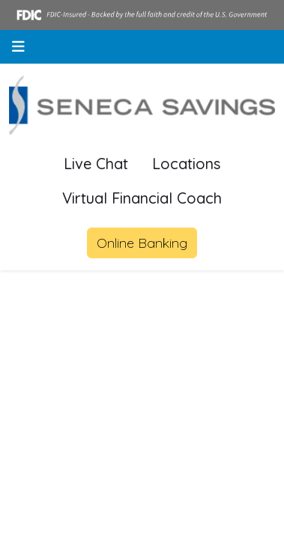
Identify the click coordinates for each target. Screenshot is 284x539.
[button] (18, 47)
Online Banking (142, 243)
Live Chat (96, 163)
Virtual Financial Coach (142, 198)
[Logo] (142, 105)
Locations (186, 163)
